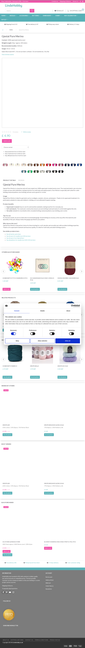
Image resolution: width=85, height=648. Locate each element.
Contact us (55, 1)
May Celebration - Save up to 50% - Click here (14, 1)
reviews (15, 132)
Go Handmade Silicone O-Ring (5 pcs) (42, 279)
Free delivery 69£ (11, 562)
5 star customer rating (73, 562)
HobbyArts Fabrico (10, 366)
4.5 (16, 24)
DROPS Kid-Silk (62, 366)
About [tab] (68, 311)
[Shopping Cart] (75, 10)
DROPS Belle (34, 366)
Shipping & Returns (65, 1)
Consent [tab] (16, 311)
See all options (35, 289)
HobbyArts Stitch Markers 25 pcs (15, 278)
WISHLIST (59, 11)
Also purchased (7, 502)
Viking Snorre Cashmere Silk (68, 278)
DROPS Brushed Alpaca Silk (54, 425)
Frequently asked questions (9, 588)
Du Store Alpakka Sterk (11, 542)
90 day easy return (53, 24)
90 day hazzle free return (32, 562)
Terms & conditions (41, 640)
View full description (8, 54)
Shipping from (10, 24)
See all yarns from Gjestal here (15, 238)
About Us (75, 1)
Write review (27, 132)
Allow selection (42, 341)
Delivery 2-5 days (74, 24)
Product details (9, 180)
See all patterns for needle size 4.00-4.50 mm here (20, 240)
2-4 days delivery (53, 562)
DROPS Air (6, 425)
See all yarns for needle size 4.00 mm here (18, 236)
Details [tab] (42, 311)
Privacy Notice (55, 640)
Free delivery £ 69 (33, 24)
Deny (17, 341)
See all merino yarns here (13, 234)
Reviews (21, 180)
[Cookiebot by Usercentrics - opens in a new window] (72, 306)
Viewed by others (8, 386)
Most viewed (6, 444)
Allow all (67, 341)
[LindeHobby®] (14, 5)
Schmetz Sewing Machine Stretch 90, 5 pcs (60, 542)
